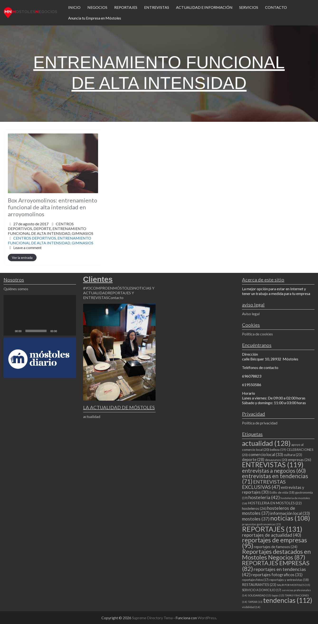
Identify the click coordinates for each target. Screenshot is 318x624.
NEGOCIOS (97, 7)
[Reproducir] (9, 331)
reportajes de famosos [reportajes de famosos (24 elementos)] (275, 547)
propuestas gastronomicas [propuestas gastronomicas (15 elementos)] (261, 524)
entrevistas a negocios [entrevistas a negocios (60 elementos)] (274, 470)
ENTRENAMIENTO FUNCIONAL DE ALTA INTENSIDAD (49, 240)
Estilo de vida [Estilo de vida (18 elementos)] (282, 492)
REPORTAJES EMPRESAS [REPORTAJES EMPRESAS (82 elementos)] (275, 565)
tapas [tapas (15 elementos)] (278, 595)
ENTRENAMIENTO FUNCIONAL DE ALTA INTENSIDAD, (50, 231)
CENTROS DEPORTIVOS (34, 238)
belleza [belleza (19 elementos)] (278, 450)
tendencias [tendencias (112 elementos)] (287, 600)
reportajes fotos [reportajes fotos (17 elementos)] (255, 580)
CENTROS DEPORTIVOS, (50, 228)
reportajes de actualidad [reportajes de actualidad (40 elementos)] (271, 535)
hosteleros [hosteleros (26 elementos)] (254, 508)
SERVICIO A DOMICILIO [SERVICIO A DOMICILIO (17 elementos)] (261, 590)
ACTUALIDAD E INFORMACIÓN (204, 7)
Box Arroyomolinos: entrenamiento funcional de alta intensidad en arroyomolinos (52, 207)
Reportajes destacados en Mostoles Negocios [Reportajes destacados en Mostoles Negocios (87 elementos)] (276, 554)
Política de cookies (257, 334)
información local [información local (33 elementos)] (290, 513)
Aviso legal (251, 313)
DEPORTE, (50, 231)
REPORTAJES (125, 7)
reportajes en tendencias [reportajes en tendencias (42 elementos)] (274, 571)
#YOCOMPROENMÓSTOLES (108, 288)
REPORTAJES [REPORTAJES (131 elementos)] (272, 529)
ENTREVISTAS (156, 7)
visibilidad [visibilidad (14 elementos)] (251, 607)
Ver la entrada (22, 257)
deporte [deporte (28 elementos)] (253, 459)
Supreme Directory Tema (152, 617)
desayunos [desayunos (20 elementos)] (276, 460)
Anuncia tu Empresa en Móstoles (94, 18)
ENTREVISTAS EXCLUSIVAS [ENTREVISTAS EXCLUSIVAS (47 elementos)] (264, 484)
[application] (40, 315)
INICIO (74, 7)
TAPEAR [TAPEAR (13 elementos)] (255, 601)
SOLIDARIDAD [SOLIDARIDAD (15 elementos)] (259, 595)
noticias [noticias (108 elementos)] (290, 518)
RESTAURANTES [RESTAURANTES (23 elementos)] (259, 584)
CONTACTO (276, 7)
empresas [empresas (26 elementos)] (299, 459)
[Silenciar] (62, 331)
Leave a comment (27, 247)
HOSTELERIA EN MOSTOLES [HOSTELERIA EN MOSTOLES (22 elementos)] (275, 503)
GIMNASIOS (82, 233)
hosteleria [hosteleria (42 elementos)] (264, 497)
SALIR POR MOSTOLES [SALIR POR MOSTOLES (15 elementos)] (293, 584)
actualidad (91, 416)
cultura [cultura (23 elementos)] (293, 454)
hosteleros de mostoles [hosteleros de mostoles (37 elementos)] (268, 510)
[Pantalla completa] (69, 331)
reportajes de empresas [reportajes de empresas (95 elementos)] (274, 543)
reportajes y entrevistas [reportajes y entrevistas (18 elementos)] (289, 580)
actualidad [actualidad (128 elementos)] (266, 443)
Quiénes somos (16, 288)
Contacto (115, 297)
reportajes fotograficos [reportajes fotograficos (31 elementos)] (277, 574)
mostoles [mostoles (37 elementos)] (256, 518)
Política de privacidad (259, 423)
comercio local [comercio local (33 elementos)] (265, 454)
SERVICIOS (248, 7)
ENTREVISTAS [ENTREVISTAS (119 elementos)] (273, 465)
